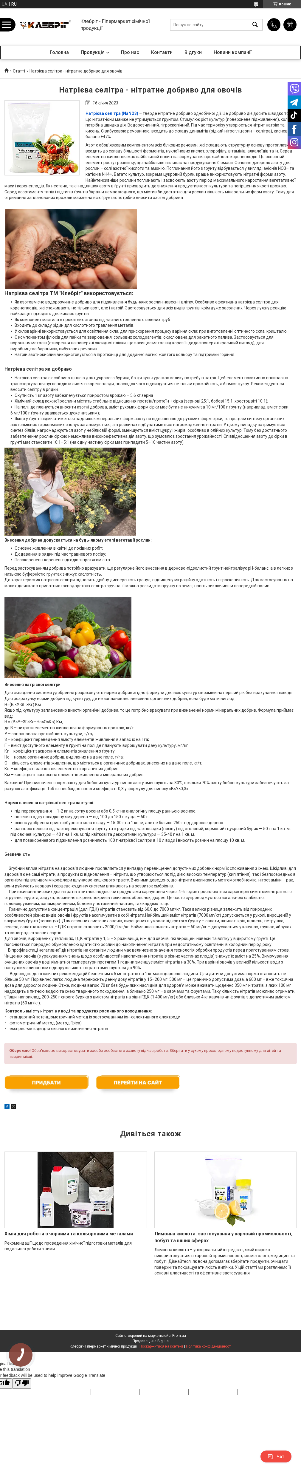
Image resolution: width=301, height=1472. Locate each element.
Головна (59, 52)
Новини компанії (233, 52)
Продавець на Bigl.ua (151, 1341)
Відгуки (193, 52)
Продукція (93, 52)
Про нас (130, 52)
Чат (276, 1456)
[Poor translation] (21, 1383)
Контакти (162, 52)
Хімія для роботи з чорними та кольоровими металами (68, 1234)
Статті (19, 71)
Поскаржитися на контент (161, 1346)
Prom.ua (179, 1336)
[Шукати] (255, 24)
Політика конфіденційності (209, 1346)
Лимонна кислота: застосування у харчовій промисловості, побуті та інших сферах (223, 1237)
